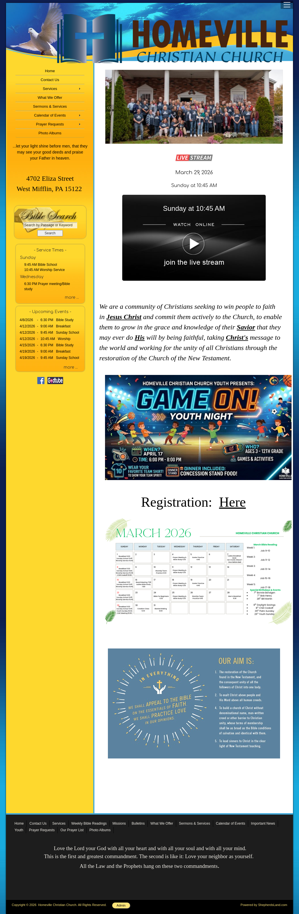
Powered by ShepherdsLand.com (263, 905)
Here (232, 502)
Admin (121, 905)
